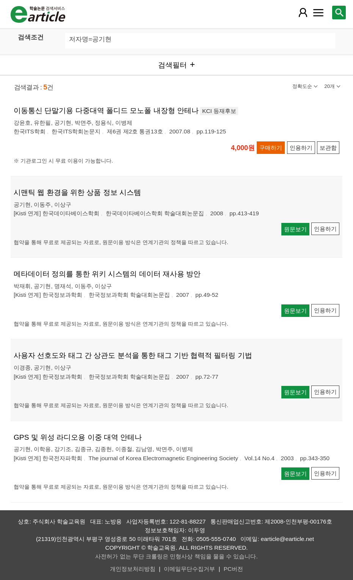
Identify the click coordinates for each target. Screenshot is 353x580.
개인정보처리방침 (132, 569)
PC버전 (233, 569)
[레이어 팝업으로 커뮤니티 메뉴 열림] (318, 12)
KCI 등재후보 (219, 111)
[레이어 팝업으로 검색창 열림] (339, 12)
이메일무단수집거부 (189, 569)
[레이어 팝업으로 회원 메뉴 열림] (303, 12)
